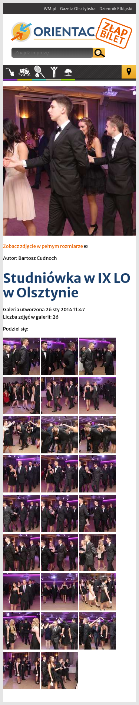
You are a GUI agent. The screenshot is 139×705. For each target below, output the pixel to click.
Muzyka (10, 72)
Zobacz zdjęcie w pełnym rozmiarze (45, 246)
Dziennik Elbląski (115, 8)
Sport (39, 72)
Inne (53, 72)
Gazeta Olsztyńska (78, 8)
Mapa (129, 72)
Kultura (24, 72)
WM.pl (50, 8)
